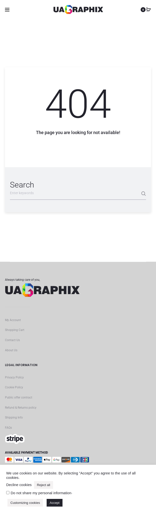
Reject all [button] (43, 485)
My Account (13, 320)
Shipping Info (14, 417)
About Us (11, 350)
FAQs (8, 427)
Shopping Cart (14, 330)
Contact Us (12, 340)
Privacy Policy (14, 377)
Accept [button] (55, 503)
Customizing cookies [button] (25, 503)
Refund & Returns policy (20, 407)
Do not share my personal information (41, 493)
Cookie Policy (14, 387)
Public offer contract (18, 397)
